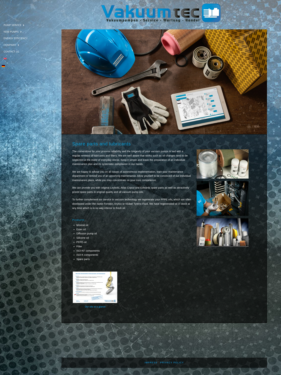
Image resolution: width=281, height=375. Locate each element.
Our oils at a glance (95, 306)
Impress (151, 362)
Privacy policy (172, 362)
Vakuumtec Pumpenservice (23, 12)
